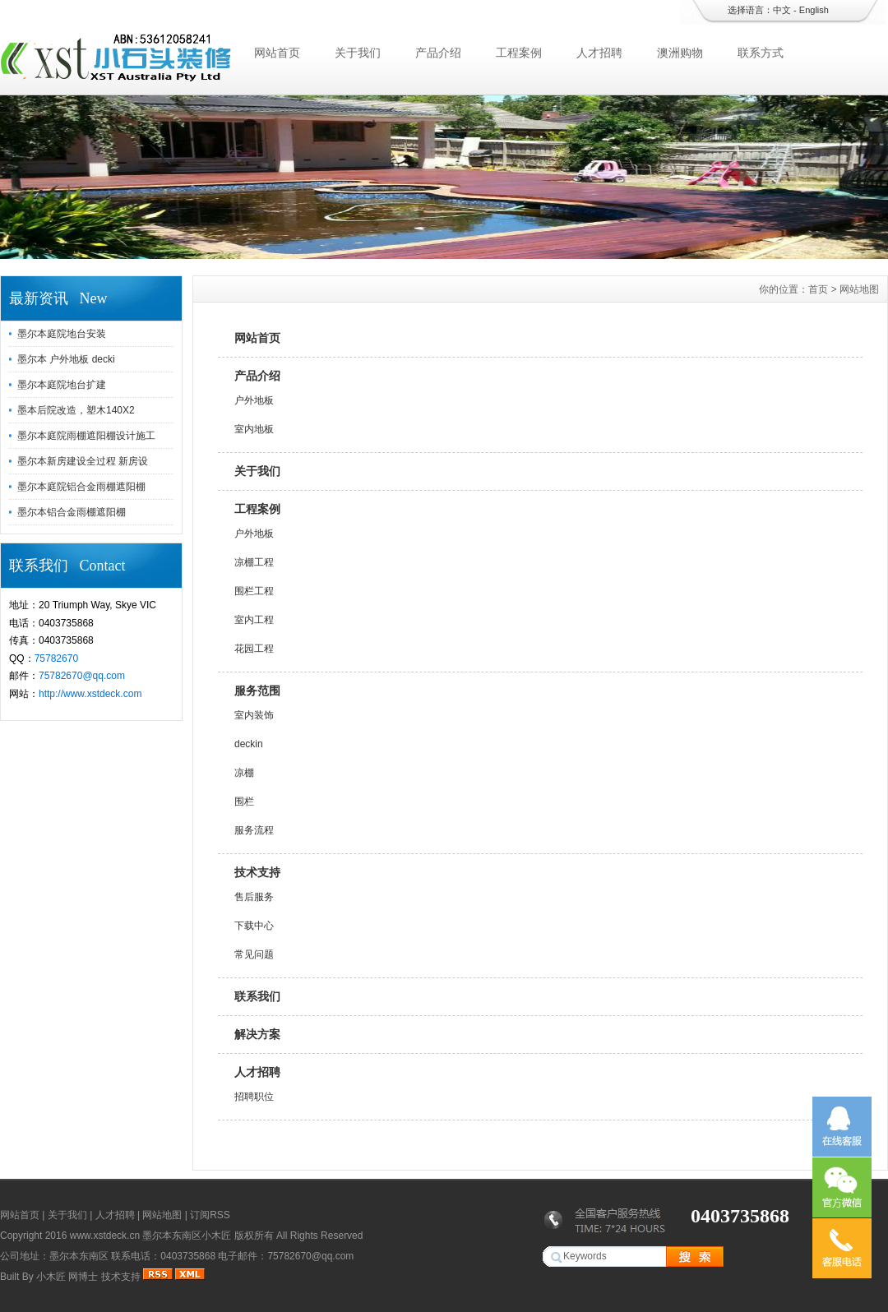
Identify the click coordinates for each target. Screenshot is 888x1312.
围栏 (244, 801)
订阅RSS (210, 1215)
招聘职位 (254, 1096)
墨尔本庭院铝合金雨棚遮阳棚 (81, 486)
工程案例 (519, 52)
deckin (248, 744)
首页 (818, 289)
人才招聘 (599, 52)
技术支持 (257, 872)
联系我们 (257, 996)
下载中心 (254, 925)
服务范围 (257, 690)
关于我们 (358, 52)
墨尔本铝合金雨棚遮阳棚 (71, 512)
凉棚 (244, 772)
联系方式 (761, 52)
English (814, 10)
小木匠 (51, 1276)
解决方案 (257, 1034)
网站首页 (277, 52)
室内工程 (254, 620)
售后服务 (254, 897)
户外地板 (254, 400)
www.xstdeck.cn (105, 1235)
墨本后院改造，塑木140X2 (76, 410)
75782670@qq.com (82, 675)
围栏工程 (254, 591)
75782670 (56, 658)
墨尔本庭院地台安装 (61, 334)
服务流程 (254, 830)
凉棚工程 (254, 562)
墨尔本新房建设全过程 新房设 (82, 461)
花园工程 (254, 648)
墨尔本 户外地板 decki (66, 359)
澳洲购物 (680, 52)
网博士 (83, 1276)
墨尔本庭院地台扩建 (61, 384)
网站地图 (162, 1215)
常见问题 (254, 954)
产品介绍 (438, 52)
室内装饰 (254, 715)
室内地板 (254, 429)
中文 (782, 10)
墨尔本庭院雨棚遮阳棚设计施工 (86, 435)
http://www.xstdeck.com (90, 694)
